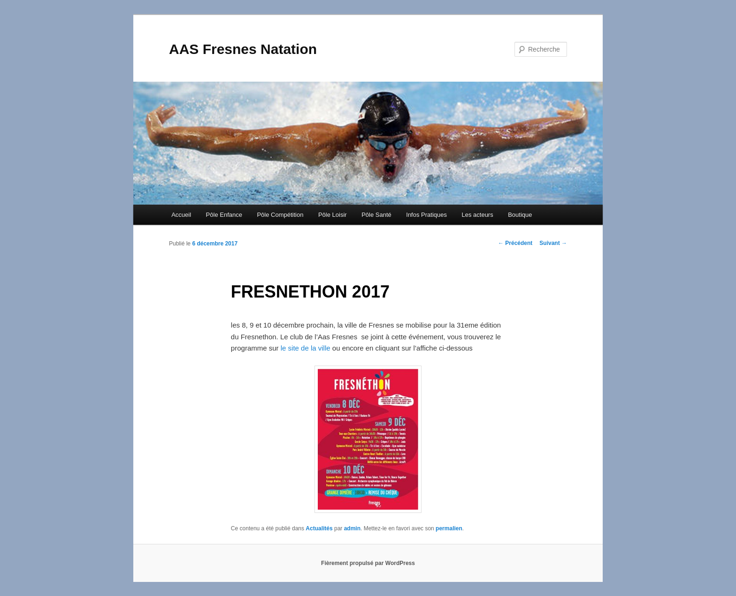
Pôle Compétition (280, 214)
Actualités (319, 528)
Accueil (181, 214)
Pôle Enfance (224, 214)
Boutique (520, 214)
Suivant (553, 243)
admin (352, 528)
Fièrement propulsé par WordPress (368, 563)
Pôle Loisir (332, 214)
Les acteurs (477, 214)
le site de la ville (305, 348)
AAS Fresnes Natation (243, 49)
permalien (449, 528)
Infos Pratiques (426, 214)
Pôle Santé (376, 214)
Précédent (515, 243)
